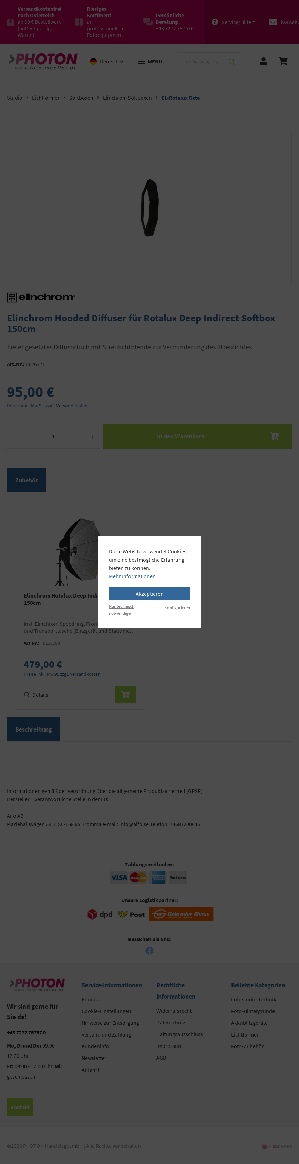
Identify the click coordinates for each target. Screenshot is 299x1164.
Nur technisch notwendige (121, 609)
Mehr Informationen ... (135, 576)
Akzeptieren (150, 593)
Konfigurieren (177, 607)
